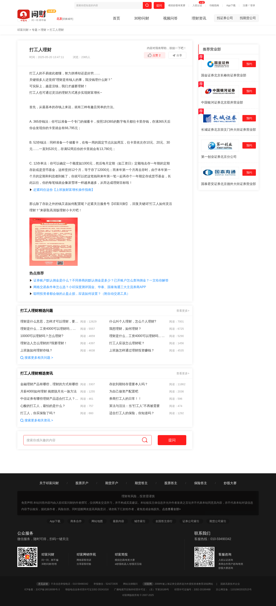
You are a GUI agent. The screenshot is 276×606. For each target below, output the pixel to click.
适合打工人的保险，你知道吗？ (131, 413)
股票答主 (170, 483)
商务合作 (76, 521)
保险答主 (200, 483)
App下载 (230, 5)
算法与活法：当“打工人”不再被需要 (134, 406)
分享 (177, 55)
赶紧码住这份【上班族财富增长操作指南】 (62, 189)
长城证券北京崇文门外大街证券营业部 (228, 129)
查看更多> (182, 310)
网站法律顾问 (132, 583)
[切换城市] (67, 18)
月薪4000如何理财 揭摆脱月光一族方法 (48, 391)
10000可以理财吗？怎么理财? (41, 336)
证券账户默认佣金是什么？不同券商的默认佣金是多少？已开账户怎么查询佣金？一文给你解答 (99, 280)
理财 (43, 29)
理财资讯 (199, 18)
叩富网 (148, 583)
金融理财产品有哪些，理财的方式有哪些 (49, 384)
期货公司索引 (217, 521)
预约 (249, 64)
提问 (159, 5)
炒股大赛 (230, 483)
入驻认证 (197, 5)
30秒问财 (141, 18)
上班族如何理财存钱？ (36, 350)
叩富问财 (23, 29)
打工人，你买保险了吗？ (38, 413)
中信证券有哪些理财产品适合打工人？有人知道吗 (49, 398)
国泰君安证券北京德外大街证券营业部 (228, 184)
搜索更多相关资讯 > (36, 420)
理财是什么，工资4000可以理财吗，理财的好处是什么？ (49, 328)
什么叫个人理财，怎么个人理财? (132, 321)
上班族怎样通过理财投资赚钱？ (131, 350)
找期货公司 (248, 18)
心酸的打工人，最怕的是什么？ (42, 406)
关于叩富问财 (49, 483)
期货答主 (141, 483)
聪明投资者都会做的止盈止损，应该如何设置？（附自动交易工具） (79, 293)
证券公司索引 (191, 521)
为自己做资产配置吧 (123, 391)
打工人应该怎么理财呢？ (127, 343)
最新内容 (119, 521)
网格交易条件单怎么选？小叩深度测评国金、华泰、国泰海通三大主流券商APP (87, 287)
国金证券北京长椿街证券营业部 (223, 75)
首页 (116, 18)
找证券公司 (227, 18)
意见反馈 (43, 583)
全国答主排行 (164, 521)
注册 (245, 5)
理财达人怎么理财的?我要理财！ (43, 343)
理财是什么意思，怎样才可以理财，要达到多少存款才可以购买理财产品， (49, 321)
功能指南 (214, 5)
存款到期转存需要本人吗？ (128, 384)
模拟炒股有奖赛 (176, 5)
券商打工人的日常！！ (125, 398)
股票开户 (81, 483)
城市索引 (140, 521)
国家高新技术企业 (230, 583)
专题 (34, 29)
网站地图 (98, 521)
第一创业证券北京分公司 (219, 156)
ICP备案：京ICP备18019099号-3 (44, 589)
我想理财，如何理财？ (125, 328)
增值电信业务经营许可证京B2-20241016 (89, 589)
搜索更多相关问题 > (36, 357)
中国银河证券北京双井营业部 (222, 102)
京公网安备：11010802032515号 (233, 589)
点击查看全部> (171, 509)
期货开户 (111, 483)
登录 (252, 5)
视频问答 (170, 18)
